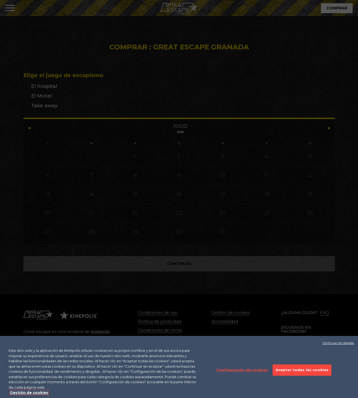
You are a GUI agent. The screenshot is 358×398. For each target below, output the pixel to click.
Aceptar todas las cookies (302, 375)
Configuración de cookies (242, 375)
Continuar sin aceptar (338, 348)
